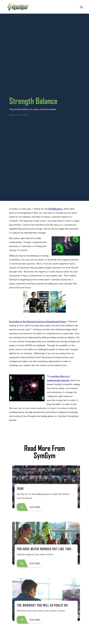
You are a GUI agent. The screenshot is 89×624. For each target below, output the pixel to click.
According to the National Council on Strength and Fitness (37, 322)
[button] (81, 6)
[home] (17, 7)
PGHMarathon (55, 209)
